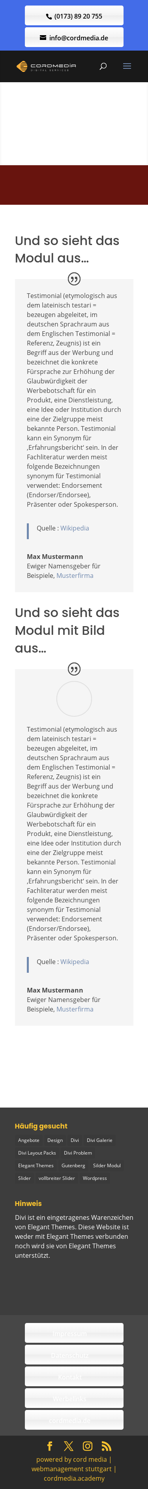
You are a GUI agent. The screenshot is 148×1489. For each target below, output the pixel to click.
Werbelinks (69, 1399)
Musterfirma (75, 575)
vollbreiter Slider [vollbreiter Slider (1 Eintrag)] (57, 1178)
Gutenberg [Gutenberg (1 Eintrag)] (73, 1165)
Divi (20, 1217)
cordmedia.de (69, 1420)
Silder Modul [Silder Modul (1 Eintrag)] (107, 1165)
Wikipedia (74, 528)
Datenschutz (70, 1355)
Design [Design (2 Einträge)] (55, 1140)
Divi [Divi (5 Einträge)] (75, 1140)
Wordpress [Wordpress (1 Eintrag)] (95, 1178)
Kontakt (70, 1377)
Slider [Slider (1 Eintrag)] (24, 1178)
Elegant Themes (92, 1246)
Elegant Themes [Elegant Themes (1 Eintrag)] (36, 1165)
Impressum (69, 1333)
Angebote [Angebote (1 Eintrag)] (28, 1140)
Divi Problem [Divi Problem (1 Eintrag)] (78, 1152)
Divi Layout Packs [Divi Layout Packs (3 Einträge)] (37, 1152)
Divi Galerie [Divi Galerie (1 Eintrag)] (99, 1140)
